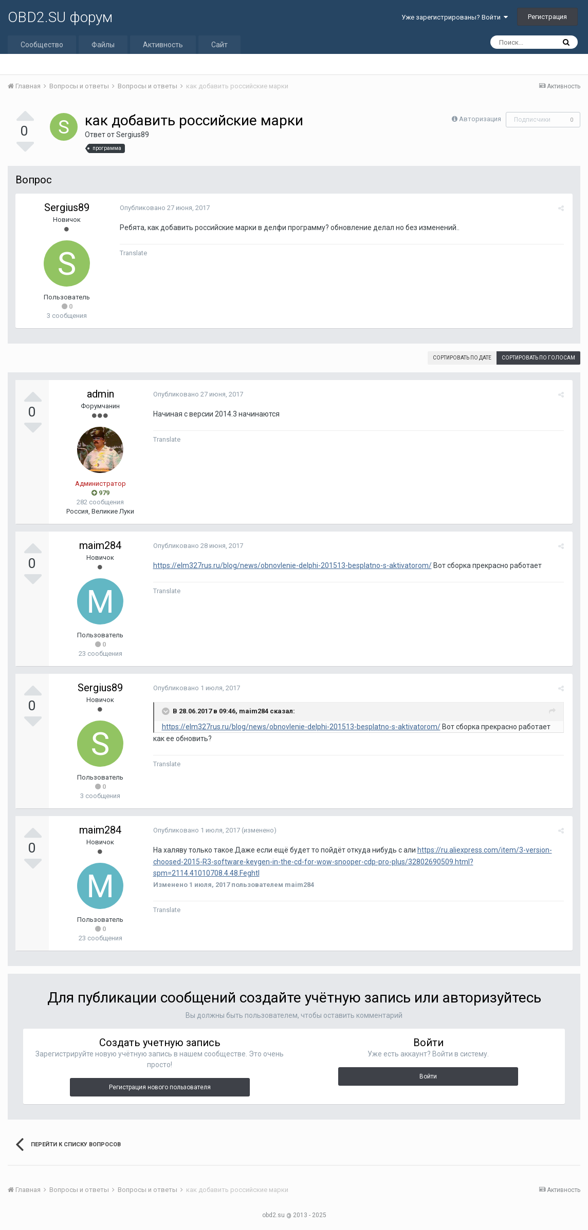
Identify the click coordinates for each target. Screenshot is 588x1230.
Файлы (103, 45)
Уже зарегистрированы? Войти (454, 17)
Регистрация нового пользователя (160, 1087)
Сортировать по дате (462, 358)
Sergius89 (132, 134)
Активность (163, 45)
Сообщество (42, 45)
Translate (131, 253)
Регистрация (547, 17)
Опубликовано (163, 208)
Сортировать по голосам (538, 358)
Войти (428, 1076)
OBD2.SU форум (60, 17)
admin (100, 394)
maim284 (100, 545)
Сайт (219, 45)
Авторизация (480, 119)
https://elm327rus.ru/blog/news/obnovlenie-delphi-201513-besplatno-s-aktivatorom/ (291, 565)
